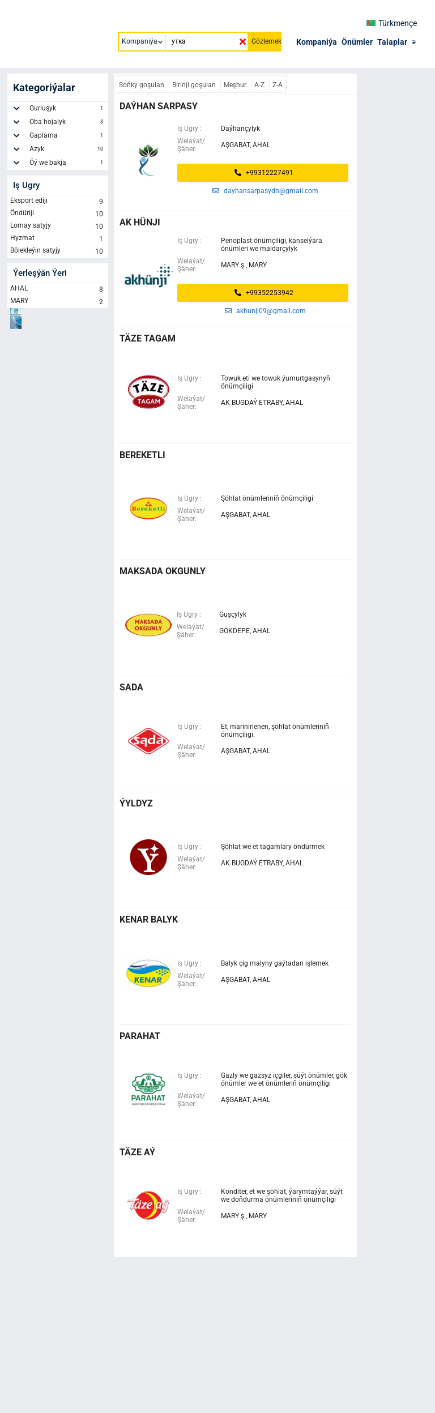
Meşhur (236, 85)
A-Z (260, 85)
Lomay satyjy (57, 226)
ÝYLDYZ (136, 803)
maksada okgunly (163, 571)
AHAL (57, 289)
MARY (57, 302)
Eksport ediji (57, 202)
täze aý (137, 1152)
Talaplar (392, 41)
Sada (131, 687)
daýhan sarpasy (159, 106)
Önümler (357, 41)
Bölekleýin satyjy (57, 251)
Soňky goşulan (142, 85)
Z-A (277, 85)
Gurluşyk (67, 110)
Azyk (67, 150)
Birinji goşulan (195, 85)
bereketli (142, 455)
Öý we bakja (67, 164)
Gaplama (67, 137)
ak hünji (140, 222)
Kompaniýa (316, 41)
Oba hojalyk (67, 123)
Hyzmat (57, 239)
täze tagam (148, 338)
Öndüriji (57, 214)
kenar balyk (149, 919)
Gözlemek (266, 41)
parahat (140, 1036)
